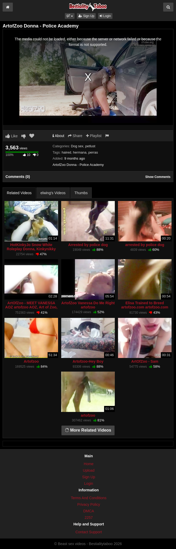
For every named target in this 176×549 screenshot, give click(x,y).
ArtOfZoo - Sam (144, 361)
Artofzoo (31, 361)
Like (11, 136)
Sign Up (86, 16)
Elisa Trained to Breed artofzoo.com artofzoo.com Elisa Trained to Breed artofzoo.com (144, 309)
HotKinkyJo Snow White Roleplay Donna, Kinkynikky (31, 247)
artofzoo (88, 415)
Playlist (93, 136)
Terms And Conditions (88, 498)
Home (88, 464)
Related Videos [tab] (19, 193)
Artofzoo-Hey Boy (87, 361)
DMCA (88, 511)
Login (105, 16)
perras (93, 152)
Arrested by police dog (88, 245)
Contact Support (88, 532)
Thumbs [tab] (81, 193)
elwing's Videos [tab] (53, 193)
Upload (88, 470)
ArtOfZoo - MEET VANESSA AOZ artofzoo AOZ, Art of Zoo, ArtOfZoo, (31, 307)
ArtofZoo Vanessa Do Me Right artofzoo (88, 305)
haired (66, 152)
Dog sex (77, 146)
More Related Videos (88, 430)
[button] (70, 16)
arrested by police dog (144, 245)
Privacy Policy (88, 504)
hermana (79, 152)
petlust (90, 146)
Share (75, 136)
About (58, 136)
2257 (88, 517)
